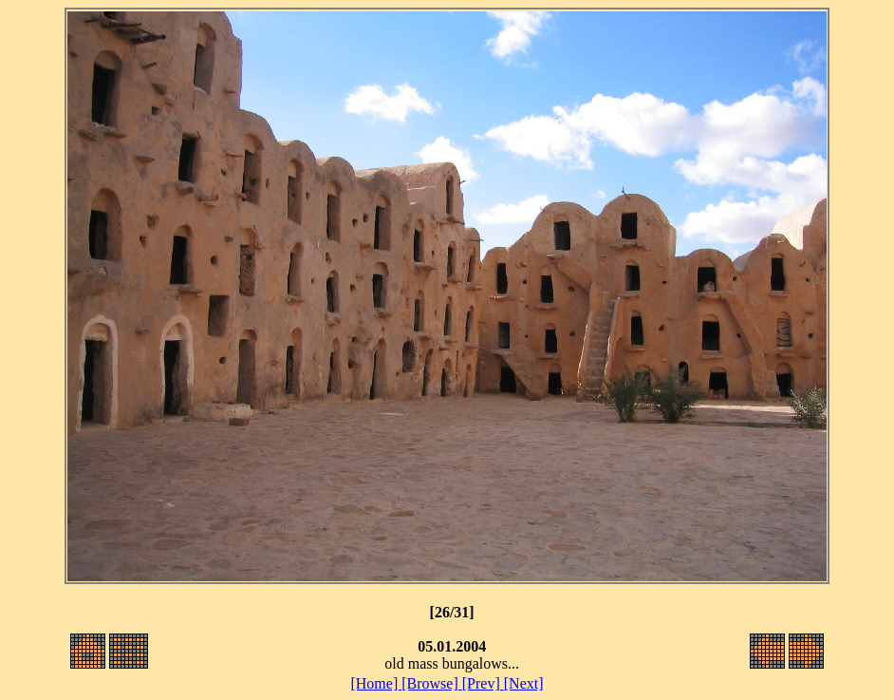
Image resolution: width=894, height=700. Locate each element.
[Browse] (431, 683)
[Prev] (483, 683)
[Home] (375, 683)
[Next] (524, 683)
